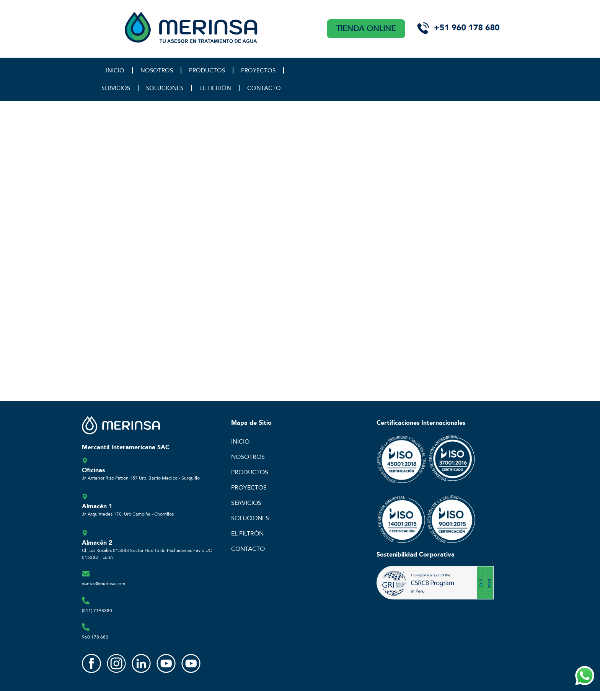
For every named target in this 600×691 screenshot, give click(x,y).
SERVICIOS (115, 88)
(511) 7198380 (97, 610)
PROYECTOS (258, 70)
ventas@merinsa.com (103, 584)
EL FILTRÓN (215, 88)
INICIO (115, 70)
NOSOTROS (156, 70)
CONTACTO (264, 88)
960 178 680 (95, 637)
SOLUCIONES (164, 88)
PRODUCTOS (207, 70)
